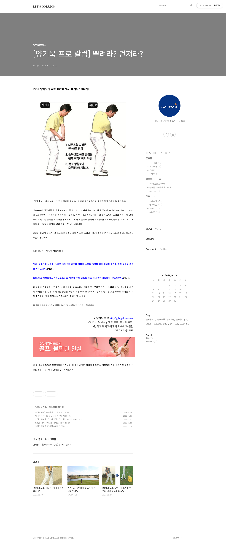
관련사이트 (178, 537)
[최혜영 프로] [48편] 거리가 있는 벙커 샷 (50, 412)
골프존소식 (153, 179)
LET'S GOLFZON (44, 6)
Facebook (151, 249)
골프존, (179, 319)
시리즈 (154, 212)
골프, (176, 323)
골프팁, (149, 323)
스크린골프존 (157, 183)
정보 (37, 407)
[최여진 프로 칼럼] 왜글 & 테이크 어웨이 (50, 426)
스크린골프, (185, 323)
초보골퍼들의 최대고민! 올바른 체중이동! (51, 422)
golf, (186, 319)
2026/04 (169, 275)
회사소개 (155, 166)
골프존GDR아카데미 (160, 187)
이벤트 (154, 174)
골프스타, (157, 323)
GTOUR (154, 191)
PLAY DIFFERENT (158, 152)
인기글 (158, 228)
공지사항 (155, 162)
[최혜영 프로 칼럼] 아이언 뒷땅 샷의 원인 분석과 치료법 (56, 419)
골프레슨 (44, 407)
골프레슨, (171, 319)
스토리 (154, 170)
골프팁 (154, 208)
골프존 (151, 158)
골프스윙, (161, 319)
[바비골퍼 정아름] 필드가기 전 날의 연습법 (51, 415)
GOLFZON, (168, 323)
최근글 (149, 228)
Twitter (163, 249)
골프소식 (155, 200)
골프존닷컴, (151, 319)
